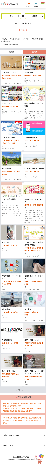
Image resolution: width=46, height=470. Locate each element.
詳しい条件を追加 (23, 23)
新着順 (11, 52)
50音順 (34, 52)
